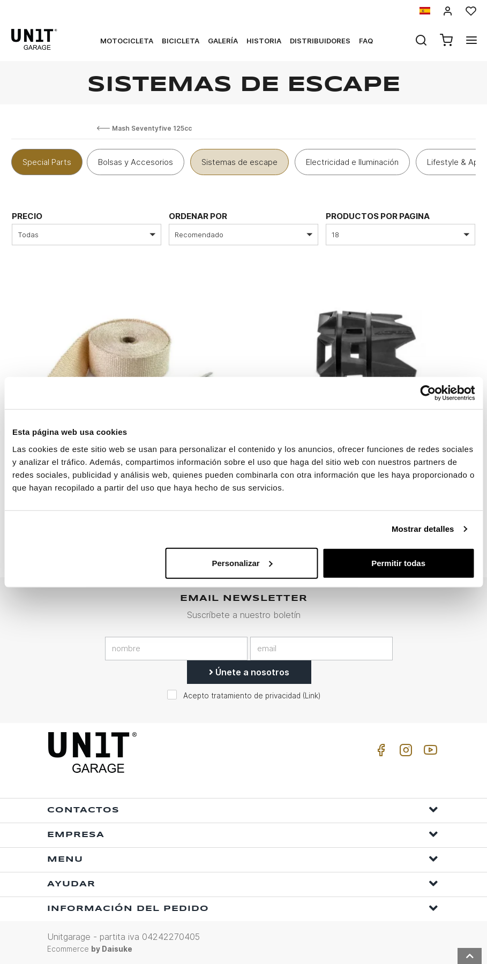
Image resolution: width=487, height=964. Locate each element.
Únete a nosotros (249, 671)
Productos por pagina (378, 216)
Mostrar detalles (423, 528)
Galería (223, 40)
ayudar (242, 883)
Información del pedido (242, 907)
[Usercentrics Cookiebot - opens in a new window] (428, 393)
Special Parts (47, 162)
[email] (321, 648)
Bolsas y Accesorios (135, 162)
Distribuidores (320, 40)
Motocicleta (126, 40)
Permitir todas (398, 562)
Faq (366, 40)
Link (311, 695)
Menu (242, 858)
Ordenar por (198, 216)
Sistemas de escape (239, 162)
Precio (27, 216)
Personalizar (242, 562)
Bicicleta (180, 40)
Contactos (242, 809)
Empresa (242, 833)
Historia (263, 40)
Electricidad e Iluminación (352, 162)
